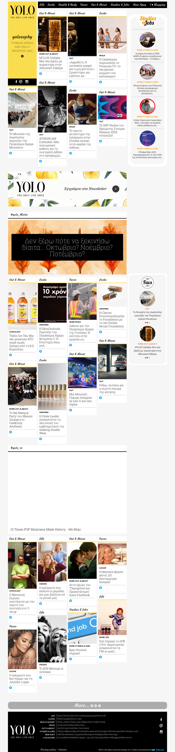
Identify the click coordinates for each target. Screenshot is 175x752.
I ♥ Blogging (157, 5)
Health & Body (67, 5)
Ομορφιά (67, 719)
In (62, 728)
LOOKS (51, 719)
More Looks (77, 719)
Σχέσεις (67, 716)
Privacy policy (48, 749)
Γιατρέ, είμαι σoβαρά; (79, 722)
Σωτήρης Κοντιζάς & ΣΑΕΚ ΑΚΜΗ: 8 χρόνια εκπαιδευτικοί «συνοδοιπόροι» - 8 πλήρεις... (147, 56)
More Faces (80, 725)
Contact (62, 749)
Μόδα (59, 719)
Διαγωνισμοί (92, 716)
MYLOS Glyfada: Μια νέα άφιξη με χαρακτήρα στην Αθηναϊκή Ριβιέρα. (147, 350)
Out (58, 728)
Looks (51, 5)
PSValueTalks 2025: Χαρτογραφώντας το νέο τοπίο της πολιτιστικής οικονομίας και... (147, 155)
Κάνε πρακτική (91, 731)
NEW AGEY (50, 735)
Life (42, 5)
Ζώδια (59, 734)
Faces (84, 5)
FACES (52, 725)
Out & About (99, 5)
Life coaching (80, 716)
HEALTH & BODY (47, 722)
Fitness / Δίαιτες (63, 722)
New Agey (139, 5)
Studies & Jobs (120, 5)
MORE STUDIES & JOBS (147, 50)
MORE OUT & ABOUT (147, 344)
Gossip (60, 725)
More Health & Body (97, 722)
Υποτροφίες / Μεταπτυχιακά (109, 731)
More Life (102, 716)
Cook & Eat (68, 728)
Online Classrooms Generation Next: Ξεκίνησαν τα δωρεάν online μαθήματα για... (148, 123)
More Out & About (81, 728)
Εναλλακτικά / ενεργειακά (73, 734)
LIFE (53, 716)
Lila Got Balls (62, 738)
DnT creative (133, 750)
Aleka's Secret (126, 738)
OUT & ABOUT (48, 728)
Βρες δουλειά (78, 731)
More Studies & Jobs (129, 731)
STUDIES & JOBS (47, 731)
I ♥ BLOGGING (49, 738)
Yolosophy (99, 738)
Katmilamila (72, 738)
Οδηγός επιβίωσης (64, 731)
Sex (72, 716)
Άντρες (60, 716)
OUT (147, 309)
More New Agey (111, 734)
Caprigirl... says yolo (86, 738)
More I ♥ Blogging (112, 738)
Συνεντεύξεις (69, 725)
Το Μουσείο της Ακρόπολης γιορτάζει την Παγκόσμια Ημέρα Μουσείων (147, 315)
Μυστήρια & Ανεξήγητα (94, 734)
